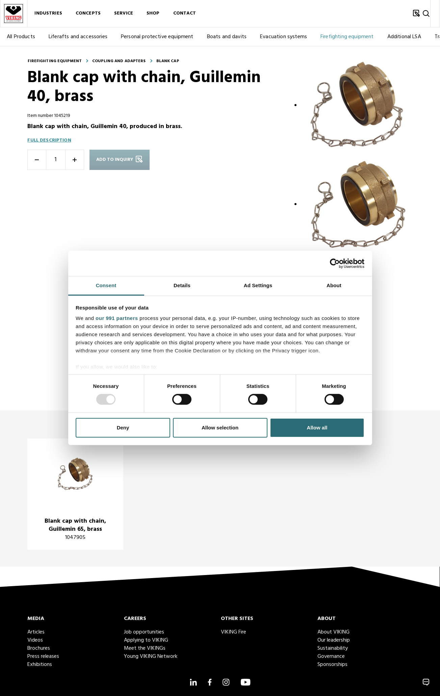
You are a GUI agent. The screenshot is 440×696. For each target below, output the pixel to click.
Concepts (88, 14)
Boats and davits (227, 36)
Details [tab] (182, 285)
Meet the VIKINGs (144, 648)
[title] (75, 494)
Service (123, 14)
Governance (331, 656)
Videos (35, 640)
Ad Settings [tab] (258, 285)
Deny (123, 427)
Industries (48, 14)
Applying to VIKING (146, 640)
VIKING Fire (233, 632)
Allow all (317, 427)
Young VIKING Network (150, 656)
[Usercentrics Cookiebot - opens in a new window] (334, 263)
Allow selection (220, 427)
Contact (184, 14)
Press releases (43, 656)
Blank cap (167, 61)
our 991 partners (117, 318)
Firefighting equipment (347, 36)
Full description (49, 140)
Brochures (38, 648)
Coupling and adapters (119, 61)
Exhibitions (39, 664)
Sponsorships (332, 664)
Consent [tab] (106, 285)
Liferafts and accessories (78, 36)
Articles (36, 632)
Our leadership (333, 640)
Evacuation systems (283, 36)
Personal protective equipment (157, 36)
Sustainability (332, 648)
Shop (153, 14)
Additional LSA (404, 36)
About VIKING (333, 632)
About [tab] (334, 285)
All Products (21, 36)
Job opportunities (144, 632)
